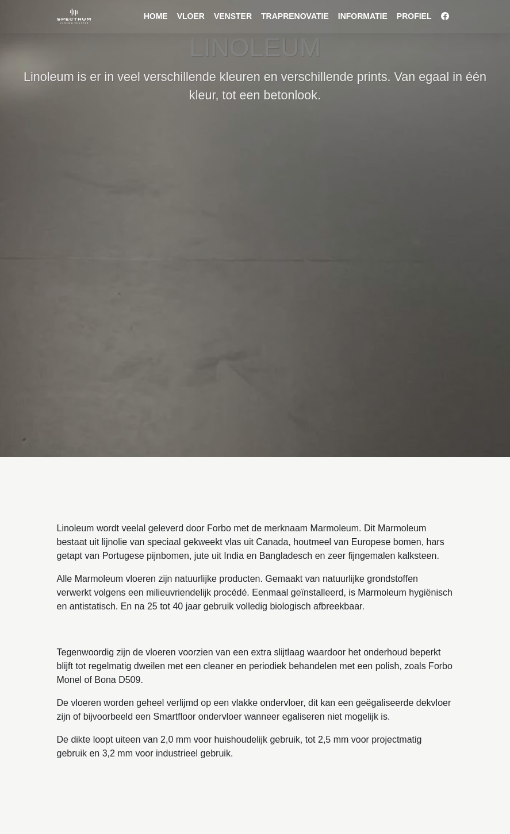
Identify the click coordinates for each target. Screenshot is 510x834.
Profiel (414, 16)
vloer (191, 16)
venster (233, 16)
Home (156, 16)
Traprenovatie (295, 16)
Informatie (363, 16)
